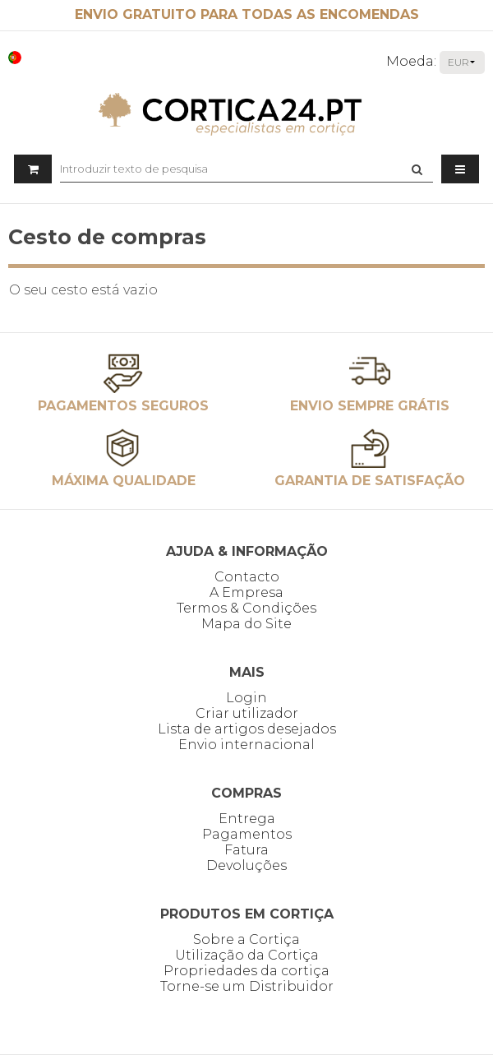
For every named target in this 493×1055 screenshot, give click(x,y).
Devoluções (246, 865)
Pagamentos (247, 834)
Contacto (246, 577)
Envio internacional (246, 744)
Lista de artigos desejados (247, 729)
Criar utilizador (247, 713)
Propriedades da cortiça (246, 971)
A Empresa (246, 592)
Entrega (247, 818)
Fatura (246, 850)
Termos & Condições (246, 608)
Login (246, 698)
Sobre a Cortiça (246, 939)
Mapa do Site (246, 624)
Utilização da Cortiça (247, 955)
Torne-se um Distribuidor (247, 986)
